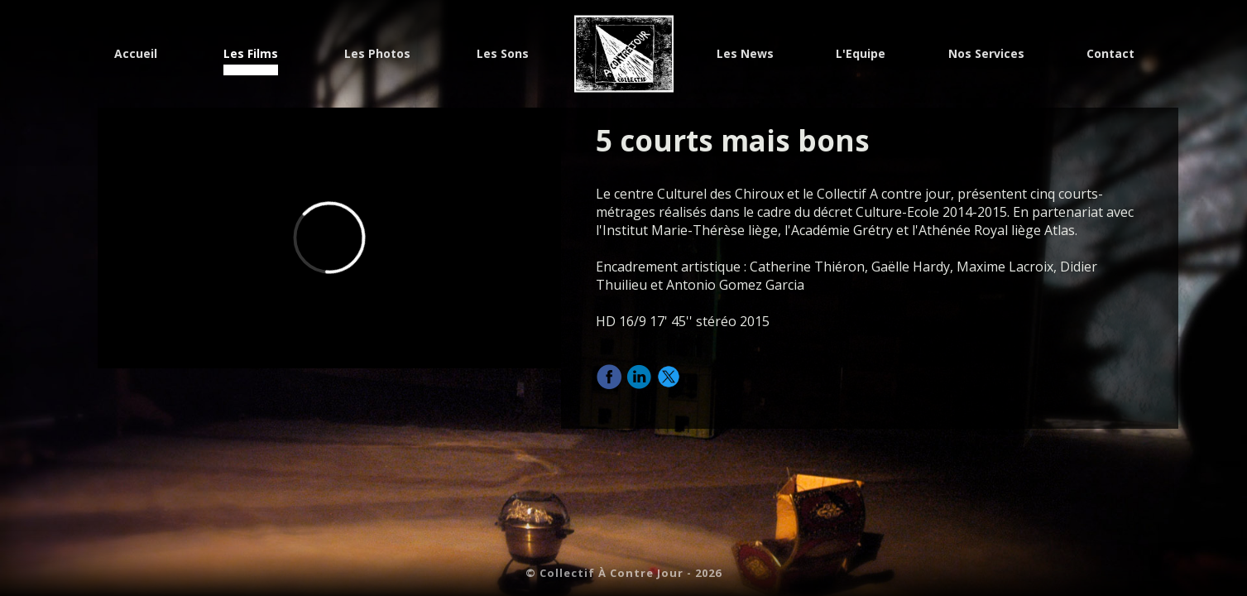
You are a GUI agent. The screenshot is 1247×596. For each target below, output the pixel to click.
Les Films (250, 55)
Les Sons (503, 55)
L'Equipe (860, 55)
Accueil (135, 55)
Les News (745, 55)
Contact (1110, 55)
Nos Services (986, 55)
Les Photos (377, 55)
